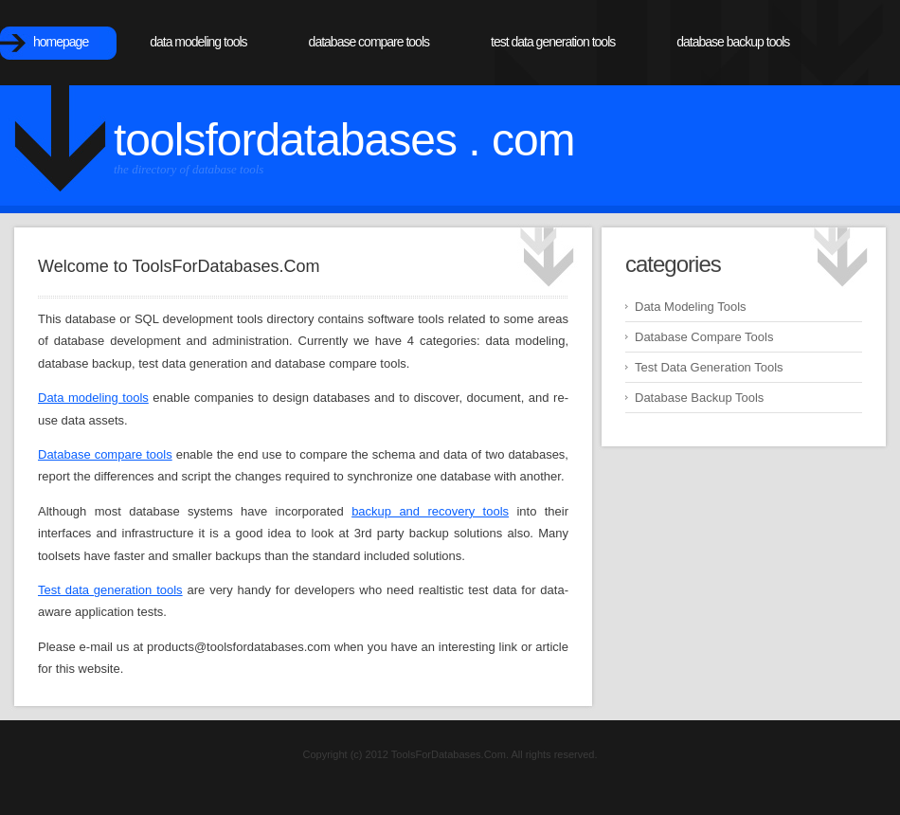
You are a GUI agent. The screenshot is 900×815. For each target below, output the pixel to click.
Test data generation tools (110, 590)
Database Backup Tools (732, 41)
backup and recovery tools (430, 511)
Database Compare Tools (369, 41)
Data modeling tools (93, 397)
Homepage (60, 41)
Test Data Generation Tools (553, 41)
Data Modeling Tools (198, 41)
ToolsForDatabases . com (344, 140)
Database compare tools (105, 454)
